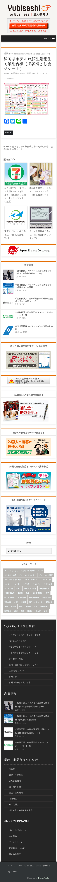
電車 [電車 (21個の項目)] (22, 611)
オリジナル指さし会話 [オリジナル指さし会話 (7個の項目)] (12, 579)
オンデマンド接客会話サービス (22, 647)
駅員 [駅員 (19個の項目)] (45, 611)
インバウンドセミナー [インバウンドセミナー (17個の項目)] (27, 575)
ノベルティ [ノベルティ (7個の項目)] (36, 584)
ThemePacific (43, 878)
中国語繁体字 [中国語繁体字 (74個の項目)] (9, 593)
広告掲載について (17, 670)
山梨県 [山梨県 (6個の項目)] (23, 602)
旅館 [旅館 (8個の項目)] (6, 606)
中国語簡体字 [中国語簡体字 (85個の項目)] (44, 588)
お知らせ (13, 676)
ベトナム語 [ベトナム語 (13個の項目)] (8, 588)
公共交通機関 (15, 781)
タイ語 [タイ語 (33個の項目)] (16, 584)
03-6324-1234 (16, 31)
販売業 (12, 769)
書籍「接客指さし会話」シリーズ (23, 665)
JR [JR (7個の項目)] (5, 571)
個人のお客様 (15, 854)
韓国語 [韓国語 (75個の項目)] (29, 611)
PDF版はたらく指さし (19, 641)
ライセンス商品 (16, 659)
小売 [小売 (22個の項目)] (16, 602)
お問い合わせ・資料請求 (20, 682)
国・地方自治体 (16, 787)
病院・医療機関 (16, 792)
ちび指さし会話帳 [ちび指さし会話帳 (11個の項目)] (28, 571)
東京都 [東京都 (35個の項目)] (13, 606)
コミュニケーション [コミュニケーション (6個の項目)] (31, 579)
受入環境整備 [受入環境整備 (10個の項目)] (9, 597)
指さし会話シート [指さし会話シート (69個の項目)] (35, 602)
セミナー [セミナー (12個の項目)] (7, 584)
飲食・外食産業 (16, 775)
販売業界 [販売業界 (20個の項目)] (7, 611)
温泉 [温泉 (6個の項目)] (20, 606)
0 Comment (9, 79)
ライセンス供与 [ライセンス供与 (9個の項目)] (30, 588)
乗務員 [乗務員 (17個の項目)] (20, 593)
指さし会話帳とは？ (18, 830)
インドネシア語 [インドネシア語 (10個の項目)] (10, 575)
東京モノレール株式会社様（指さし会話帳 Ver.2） (15, 234)
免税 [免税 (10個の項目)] (27, 593)
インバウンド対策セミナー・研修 (23, 653)
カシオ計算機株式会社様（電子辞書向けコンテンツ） (40, 234)
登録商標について (17, 848)
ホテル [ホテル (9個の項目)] (18, 588)
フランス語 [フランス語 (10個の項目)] (48, 584)
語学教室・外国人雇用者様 (21, 810)
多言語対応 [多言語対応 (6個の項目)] (46, 597)
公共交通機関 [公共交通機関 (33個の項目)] (37, 593)
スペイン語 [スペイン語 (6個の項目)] (47, 579)
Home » (7, 51)
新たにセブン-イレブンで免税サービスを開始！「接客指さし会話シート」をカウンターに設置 (15, 195)
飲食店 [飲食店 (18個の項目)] (38, 611)
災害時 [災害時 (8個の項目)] (28, 606)
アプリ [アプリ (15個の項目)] (40, 571)
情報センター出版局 (22, 73)
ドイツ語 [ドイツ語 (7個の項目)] (25, 584)
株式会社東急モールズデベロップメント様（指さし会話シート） (40, 191)
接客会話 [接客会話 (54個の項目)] (49, 602)
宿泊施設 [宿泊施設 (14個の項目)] (7, 602)
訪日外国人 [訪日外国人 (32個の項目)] (44, 606)
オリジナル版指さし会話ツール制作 (24, 635)
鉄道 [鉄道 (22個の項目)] (16, 611)
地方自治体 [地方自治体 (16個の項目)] (22, 597)
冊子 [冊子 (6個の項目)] (47, 593)
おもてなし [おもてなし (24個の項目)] (14, 571)
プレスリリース (16, 842)
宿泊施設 (13, 798)
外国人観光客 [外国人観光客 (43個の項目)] (34, 597)
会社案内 (13, 836)
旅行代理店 (14, 804)
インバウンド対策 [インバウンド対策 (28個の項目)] (46, 575)
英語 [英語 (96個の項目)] (35, 606)
